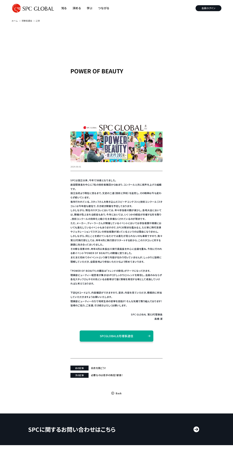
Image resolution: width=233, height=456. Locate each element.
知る (64, 8)
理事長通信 (27, 20)
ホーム (15, 20)
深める (77, 8)
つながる (103, 8)
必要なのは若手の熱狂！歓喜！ (107, 375)
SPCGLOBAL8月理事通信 (116, 336)
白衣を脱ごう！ (98, 368)
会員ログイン (208, 8)
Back (119, 393)
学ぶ (89, 8)
